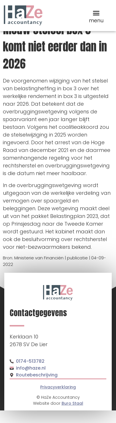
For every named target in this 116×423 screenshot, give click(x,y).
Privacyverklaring (58, 399)
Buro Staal (72, 416)
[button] (96, 13)
